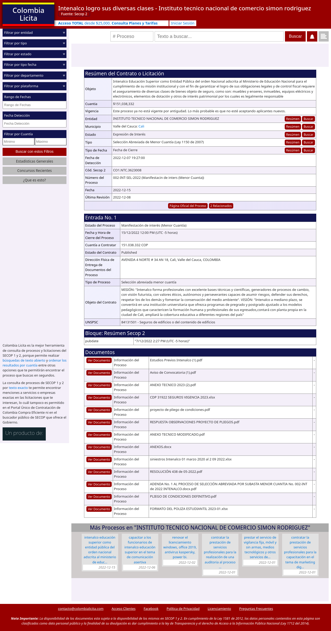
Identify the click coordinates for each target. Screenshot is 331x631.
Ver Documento (99, 360)
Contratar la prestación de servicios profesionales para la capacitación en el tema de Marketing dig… (300, 552)
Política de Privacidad (183, 608)
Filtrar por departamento (23, 75)
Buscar (308, 119)
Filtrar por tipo (15, 43)
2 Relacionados (221, 206)
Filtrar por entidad (18, 32)
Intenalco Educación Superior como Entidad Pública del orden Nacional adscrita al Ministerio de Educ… (100, 549)
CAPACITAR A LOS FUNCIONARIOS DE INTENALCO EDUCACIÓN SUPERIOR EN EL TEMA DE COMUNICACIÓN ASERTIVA (139, 549)
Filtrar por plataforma (21, 86)
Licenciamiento (219, 608)
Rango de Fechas (17, 96)
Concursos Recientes (34, 170)
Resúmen (292, 119)
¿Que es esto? (34, 180)
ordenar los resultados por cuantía (34, 363)
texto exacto (18, 387)
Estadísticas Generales (34, 161)
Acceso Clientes (123, 608)
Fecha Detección (17, 115)
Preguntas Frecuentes (256, 608)
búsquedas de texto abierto (24, 360)
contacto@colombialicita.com (80, 608)
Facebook (151, 608)
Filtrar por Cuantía (18, 134)
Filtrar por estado (17, 54)
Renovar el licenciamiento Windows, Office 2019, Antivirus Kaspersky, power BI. (180, 547)
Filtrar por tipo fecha (20, 64)
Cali (141, 126)
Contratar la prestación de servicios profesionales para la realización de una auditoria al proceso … (220, 552)
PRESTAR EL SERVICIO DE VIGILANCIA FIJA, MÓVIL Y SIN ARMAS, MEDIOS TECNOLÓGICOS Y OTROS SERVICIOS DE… (260, 547)
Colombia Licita (28, 14)
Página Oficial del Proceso (188, 206)
